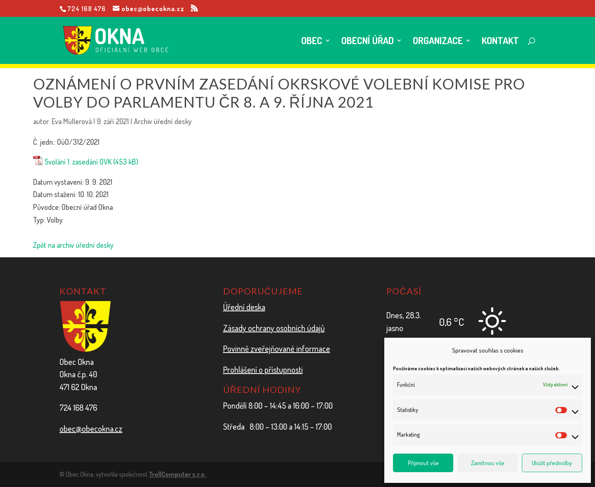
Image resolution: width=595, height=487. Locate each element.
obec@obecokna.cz (91, 428)
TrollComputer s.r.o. (177, 474)
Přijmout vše (423, 463)
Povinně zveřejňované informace (276, 348)
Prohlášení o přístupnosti (263, 369)
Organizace (438, 42)
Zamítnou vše (488, 463)
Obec (311, 42)
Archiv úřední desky (163, 121)
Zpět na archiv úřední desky (73, 244)
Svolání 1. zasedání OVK (78, 161)
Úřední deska (244, 306)
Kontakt (500, 42)
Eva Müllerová (72, 121)
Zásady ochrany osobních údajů (274, 327)
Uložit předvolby (552, 463)
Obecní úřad (367, 42)
